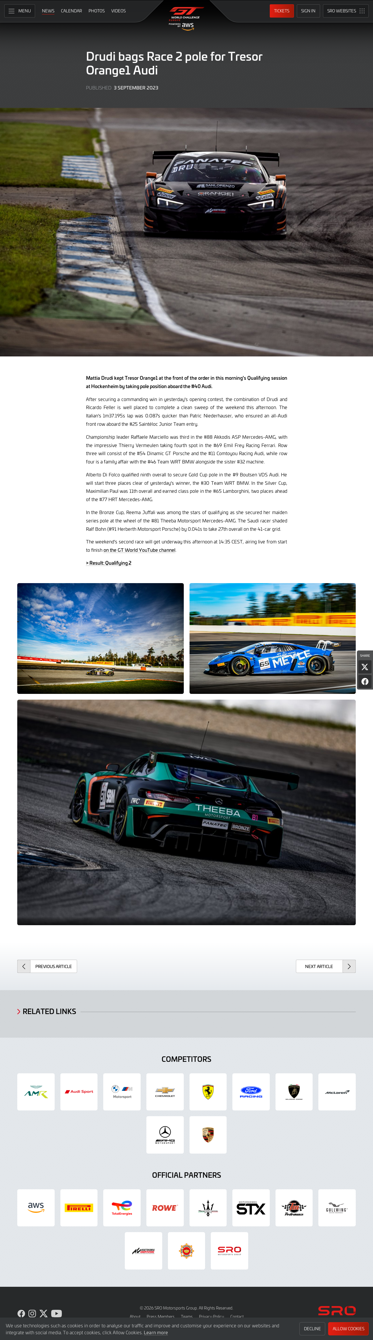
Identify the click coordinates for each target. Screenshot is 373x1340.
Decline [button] (312, 1328)
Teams (187, 1316)
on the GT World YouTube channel (139, 550)
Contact (237, 1316)
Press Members (161, 1316)
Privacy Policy (211, 1316)
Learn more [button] (156, 1332)
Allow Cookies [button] (348, 1328)
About (135, 1316)
